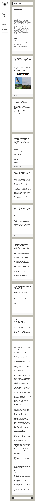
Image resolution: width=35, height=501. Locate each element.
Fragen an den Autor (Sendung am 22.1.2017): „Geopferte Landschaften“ (22, 287)
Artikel (15, 306)
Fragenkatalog (18, 113)
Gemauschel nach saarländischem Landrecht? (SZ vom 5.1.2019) (5, 29)
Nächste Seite (32, 498)
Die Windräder (3, 14)
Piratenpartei (17, 121)
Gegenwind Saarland (17, 247)
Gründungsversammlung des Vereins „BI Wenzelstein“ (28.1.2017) (22, 174)
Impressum (3, 18)
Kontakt (3, 17)
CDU (16, 117)
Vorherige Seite (13, 498)
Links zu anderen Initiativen (5, 16)
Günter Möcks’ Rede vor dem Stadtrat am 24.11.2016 (22, 344)
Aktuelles (3, 9)
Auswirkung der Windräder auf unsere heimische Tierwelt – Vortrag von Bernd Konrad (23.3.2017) (22, 60)
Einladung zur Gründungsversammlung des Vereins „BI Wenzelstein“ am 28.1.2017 (22, 209)
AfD (15, 116)
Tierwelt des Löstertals (26, 228)
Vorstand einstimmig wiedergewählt (4, 24)
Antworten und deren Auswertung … (23, 275)
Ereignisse (20, 52)
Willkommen (3, 8)
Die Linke (16, 120)
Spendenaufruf (18, 9)
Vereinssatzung (24, 219)
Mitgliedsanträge (26, 224)
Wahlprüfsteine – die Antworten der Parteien (20, 102)
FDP (15, 118)
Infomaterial (3, 15)
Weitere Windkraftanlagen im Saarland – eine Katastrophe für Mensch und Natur (22, 138)
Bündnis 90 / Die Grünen (18, 119)
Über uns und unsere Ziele (4, 13)
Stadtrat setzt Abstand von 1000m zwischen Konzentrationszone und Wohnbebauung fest (21, 321)
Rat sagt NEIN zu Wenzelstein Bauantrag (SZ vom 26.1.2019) (5, 27)
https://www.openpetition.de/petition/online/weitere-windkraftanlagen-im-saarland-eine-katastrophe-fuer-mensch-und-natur (22, 152)
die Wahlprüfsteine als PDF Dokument (19, 271)
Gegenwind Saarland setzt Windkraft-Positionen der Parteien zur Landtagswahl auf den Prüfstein (21, 243)
